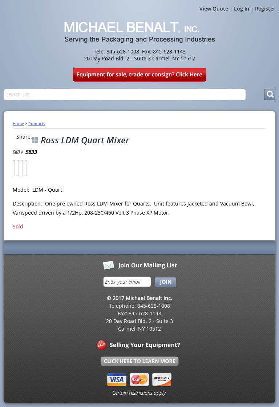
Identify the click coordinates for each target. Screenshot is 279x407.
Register (265, 8)
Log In (241, 8)
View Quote (213, 8)
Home (18, 123)
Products (36, 123)
